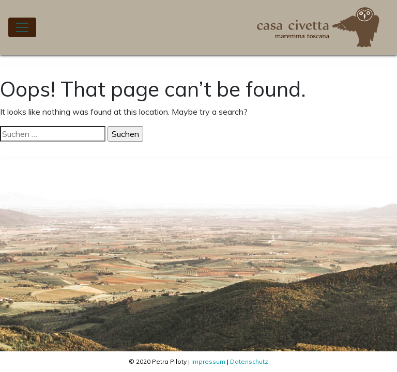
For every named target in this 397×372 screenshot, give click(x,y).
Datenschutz (249, 361)
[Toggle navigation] (22, 27)
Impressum (208, 361)
